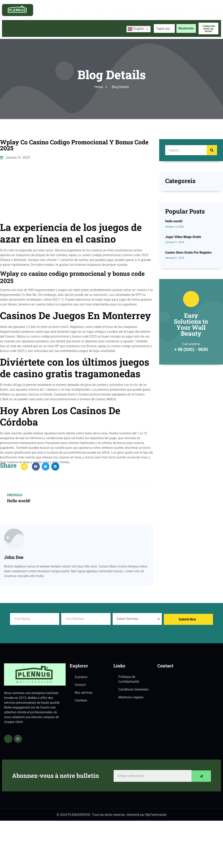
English (136, 29)
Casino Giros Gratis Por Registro (188, 308)
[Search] (212, 150)
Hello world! (173, 277)
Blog (87, 28)
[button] (36, 474)
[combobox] (164, 28)
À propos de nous (37, 28)
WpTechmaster (156, 817)
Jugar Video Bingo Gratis (183, 292)
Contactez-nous (109, 28)
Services (67, 28)
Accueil (11, 28)
